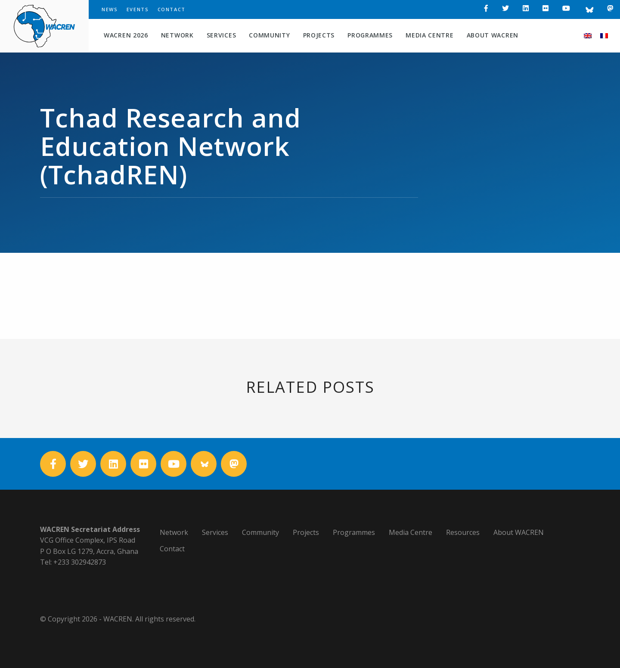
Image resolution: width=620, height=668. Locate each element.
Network (177, 35)
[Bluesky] (588, 9)
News (110, 9)
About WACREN (492, 35)
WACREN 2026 (126, 35)
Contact (172, 9)
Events (138, 9)
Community (269, 35)
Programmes (370, 35)
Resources (463, 532)
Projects (319, 35)
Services (221, 35)
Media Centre (429, 35)
